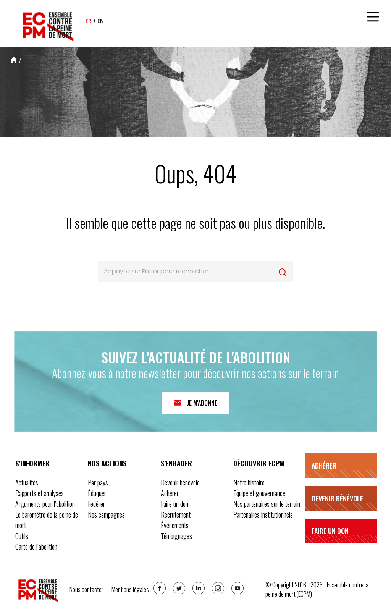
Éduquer (97, 493)
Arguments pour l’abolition (45, 504)
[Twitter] (179, 588)
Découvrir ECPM (258, 463)
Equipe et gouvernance (259, 493)
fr (89, 21)
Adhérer (170, 493)
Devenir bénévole (180, 482)
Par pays (98, 482)
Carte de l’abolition (36, 547)
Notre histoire (249, 482)
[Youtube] (237, 588)
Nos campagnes (106, 514)
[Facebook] (159, 588)
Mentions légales (130, 589)
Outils (21, 536)
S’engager (176, 463)
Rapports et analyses (39, 493)
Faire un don (174, 504)
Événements (175, 525)
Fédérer (96, 504)
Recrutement (176, 514)
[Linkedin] (198, 588)
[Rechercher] (282, 272)
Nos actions (107, 463)
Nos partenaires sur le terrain (266, 504)
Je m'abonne (202, 403)
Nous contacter (86, 589)
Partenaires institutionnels (263, 514)
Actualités (26, 482)
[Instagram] (218, 588)
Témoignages (176, 536)
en (100, 21)
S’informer (32, 463)
